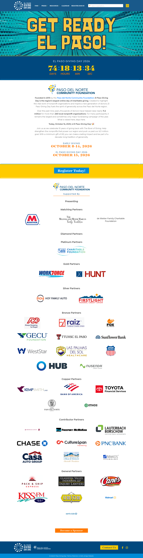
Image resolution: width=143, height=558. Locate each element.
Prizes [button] (43, 5)
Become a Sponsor (71, 530)
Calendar (65, 5)
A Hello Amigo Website (86, 556)
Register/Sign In (77, 5)
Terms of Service (72, 556)
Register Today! (71, 170)
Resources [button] (54, 5)
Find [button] (36, 5)
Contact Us (109, 547)
